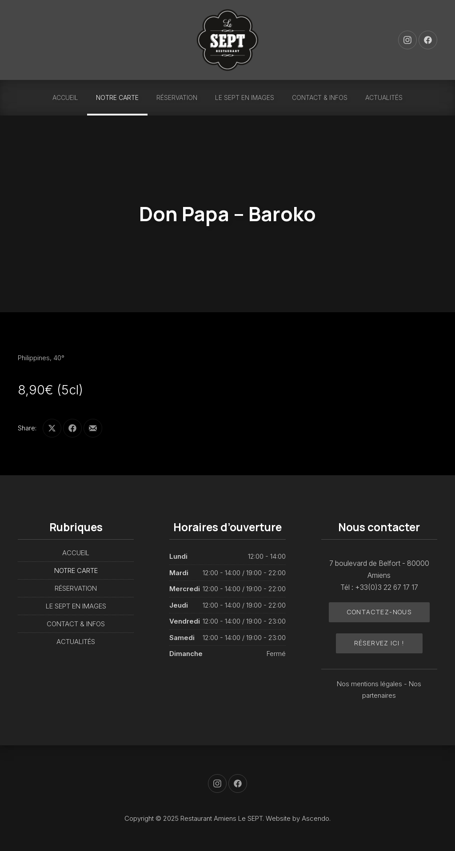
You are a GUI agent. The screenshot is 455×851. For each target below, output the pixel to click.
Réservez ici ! (379, 643)
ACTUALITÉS (384, 97)
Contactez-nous (379, 612)
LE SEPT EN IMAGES (244, 97)
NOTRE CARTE (117, 97)
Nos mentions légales (370, 684)
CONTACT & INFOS (319, 97)
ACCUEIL (65, 97)
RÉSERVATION (176, 97)
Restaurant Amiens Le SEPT (221, 818)
